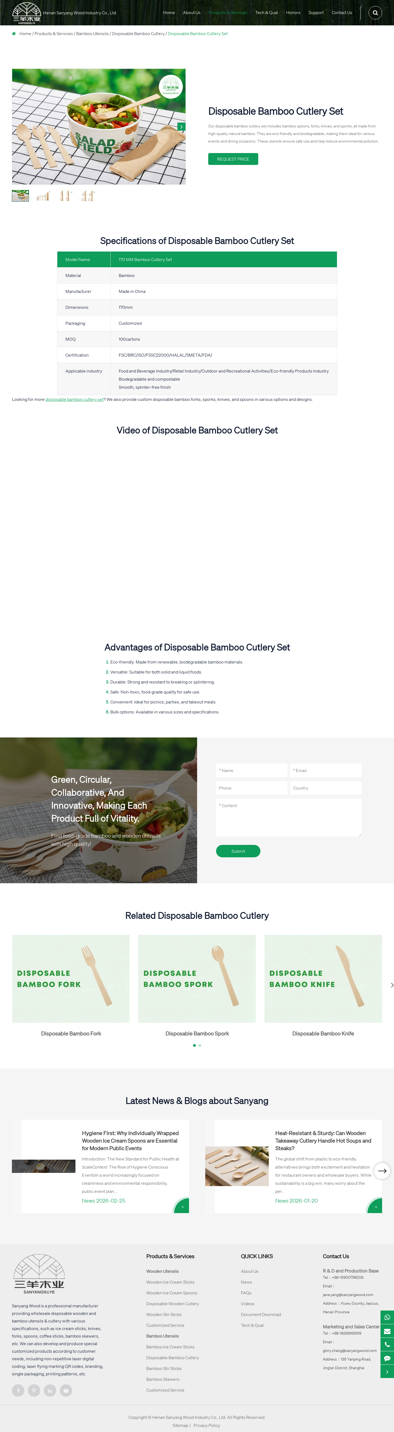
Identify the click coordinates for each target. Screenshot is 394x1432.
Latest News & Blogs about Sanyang (197, 1100)
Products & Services (228, 12)
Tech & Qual (266, 12)
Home (169, 12)
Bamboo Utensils (92, 33)
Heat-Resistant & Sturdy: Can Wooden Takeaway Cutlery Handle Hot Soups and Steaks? (323, 1140)
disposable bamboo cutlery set (74, 399)
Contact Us (342, 12)
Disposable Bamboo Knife (323, 1033)
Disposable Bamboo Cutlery (138, 33)
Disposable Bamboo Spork (197, 1033)
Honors (293, 12)
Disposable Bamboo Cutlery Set (198, 33)
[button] (181, 127)
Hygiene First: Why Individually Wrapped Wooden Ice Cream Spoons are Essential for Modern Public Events (130, 1140)
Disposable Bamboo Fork (71, 1033)
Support (316, 12)
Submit (238, 851)
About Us (192, 12)
